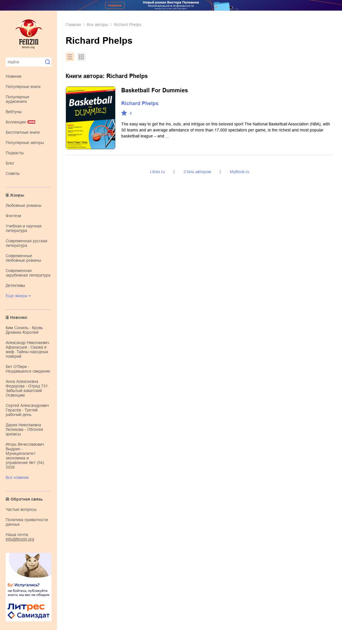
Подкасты (15, 153)
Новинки (13, 76)
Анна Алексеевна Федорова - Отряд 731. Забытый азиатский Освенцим (27, 388)
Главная (73, 24)
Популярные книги (23, 86)
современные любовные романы (23, 258)
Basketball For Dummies (154, 90)
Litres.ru (157, 171)
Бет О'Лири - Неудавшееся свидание (28, 368)
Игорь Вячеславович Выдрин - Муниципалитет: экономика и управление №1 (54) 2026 (25, 455)
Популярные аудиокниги (17, 99)
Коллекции (16, 122)
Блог (10, 163)
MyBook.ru (239, 171)
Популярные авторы (25, 142)
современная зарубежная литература (28, 272)
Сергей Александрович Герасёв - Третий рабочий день (27, 410)
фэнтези (13, 215)
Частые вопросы (21, 509)
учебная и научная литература (24, 228)
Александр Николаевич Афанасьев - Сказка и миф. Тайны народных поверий (27, 349)
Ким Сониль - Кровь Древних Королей (24, 330)
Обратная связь (27, 499)
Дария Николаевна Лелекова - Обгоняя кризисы (24, 429)
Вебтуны (14, 111)
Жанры (17, 195)
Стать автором (197, 171)
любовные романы (23, 205)
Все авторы (97, 24)
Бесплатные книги (23, 132)
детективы (15, 285)
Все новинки (17, 477)
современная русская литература (26, 243)
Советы (13, 173)
